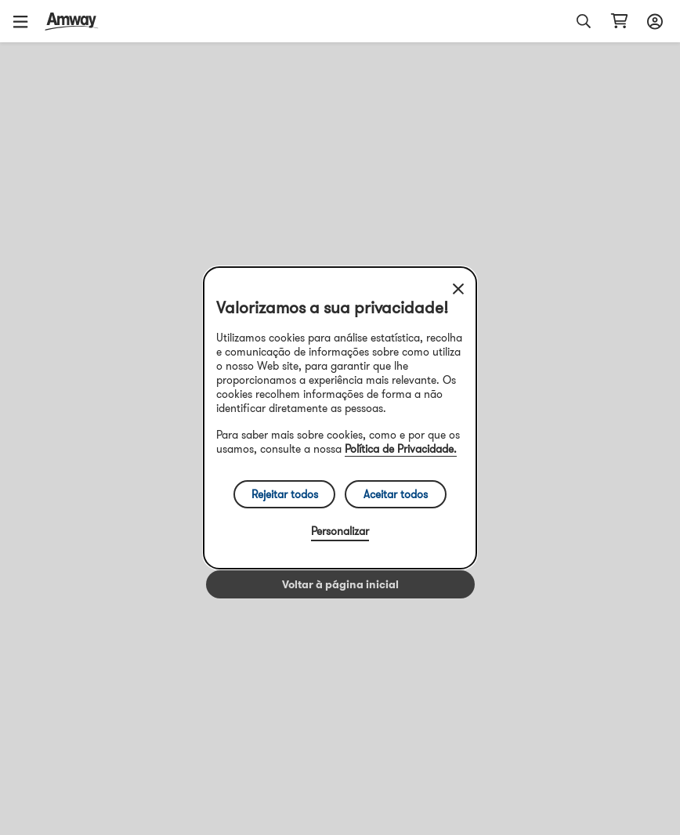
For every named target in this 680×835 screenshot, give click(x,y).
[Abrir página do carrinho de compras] (619, 21)
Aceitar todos (396, 494)
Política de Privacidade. (401, 449)
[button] (26, 21)
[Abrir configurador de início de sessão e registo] (652, 21)
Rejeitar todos (284, 494)
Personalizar (340, 531)
